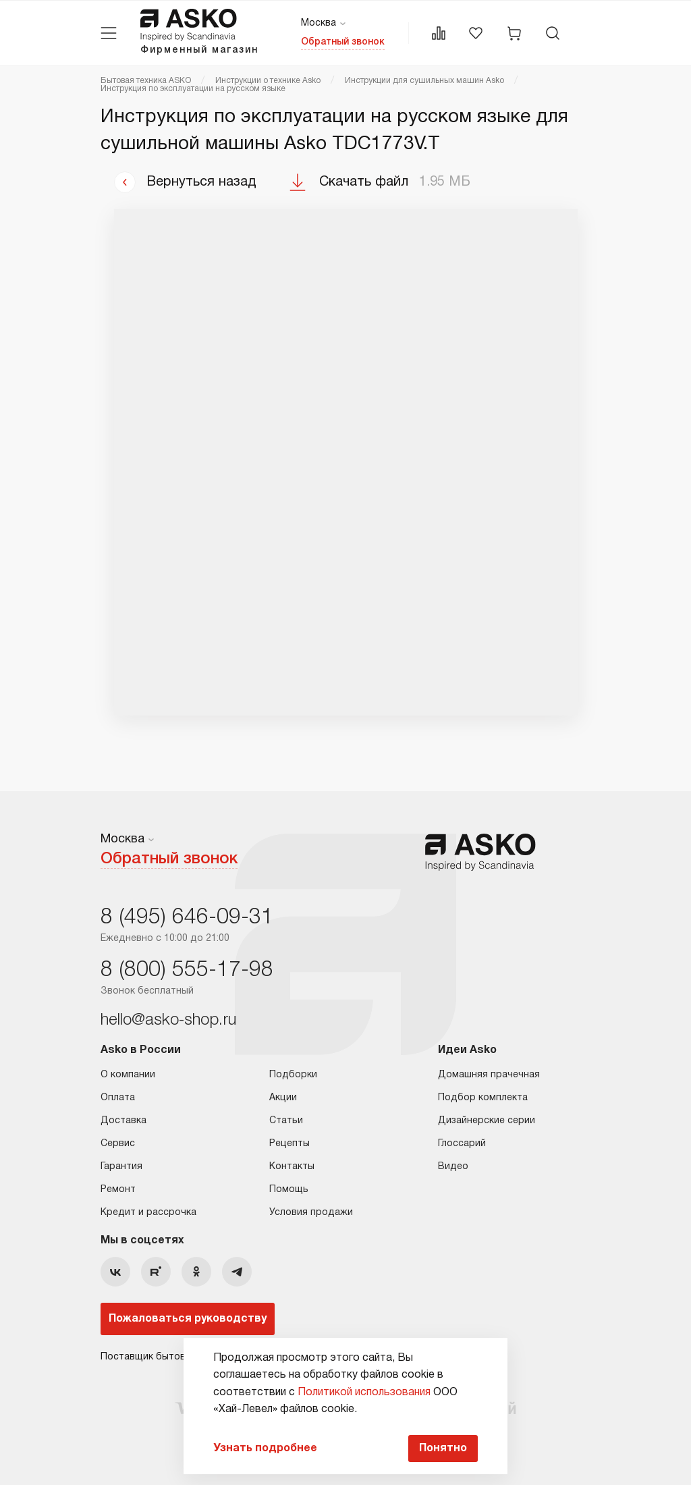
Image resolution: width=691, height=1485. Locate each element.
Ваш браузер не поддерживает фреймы (346, 462)
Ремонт (118, 1189)
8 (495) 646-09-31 (187, 917)
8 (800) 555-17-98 (187, 970)
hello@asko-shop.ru (168, 1020)
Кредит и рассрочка (148, 1212)
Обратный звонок (343, 42)
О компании (128, 1075)
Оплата (118, 1098)
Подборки (293, 1075)
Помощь (288, 1189)
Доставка (123, 1120)
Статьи (286, 1120)
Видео (453, 1166)
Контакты (291, 1166)
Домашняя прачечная (489, 1075)
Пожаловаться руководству (188, 1319)
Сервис (118, 1143)
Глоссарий (462, 1143)
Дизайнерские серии (486, 1120)
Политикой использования (364, 1392)
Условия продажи (311, 1212)
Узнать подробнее (265, 1448)
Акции (283, 1098)
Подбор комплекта (483, 1098)
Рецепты (289, 1143)
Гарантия (121, 1166)
